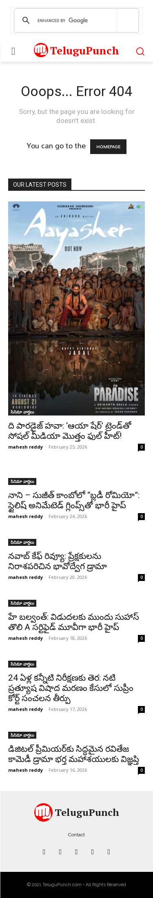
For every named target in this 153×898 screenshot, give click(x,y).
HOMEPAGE (108, 147)
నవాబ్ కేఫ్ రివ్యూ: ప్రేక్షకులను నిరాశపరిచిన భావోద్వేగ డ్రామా (57, 561)
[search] (75, 20)
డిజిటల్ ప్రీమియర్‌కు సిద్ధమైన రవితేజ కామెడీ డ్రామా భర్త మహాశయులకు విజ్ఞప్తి (73, 754)
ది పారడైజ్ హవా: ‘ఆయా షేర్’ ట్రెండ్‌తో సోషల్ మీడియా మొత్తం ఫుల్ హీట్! (69, 431)
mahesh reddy (25, 447)
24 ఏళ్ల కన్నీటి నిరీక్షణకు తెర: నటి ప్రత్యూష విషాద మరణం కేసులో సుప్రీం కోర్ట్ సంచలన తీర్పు (70, 688)
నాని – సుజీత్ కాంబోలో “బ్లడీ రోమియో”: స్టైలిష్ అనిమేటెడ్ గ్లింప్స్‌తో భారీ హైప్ (74, 500)
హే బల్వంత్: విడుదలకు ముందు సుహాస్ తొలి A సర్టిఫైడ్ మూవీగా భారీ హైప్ (73, 622)
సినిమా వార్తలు (22, 412)
